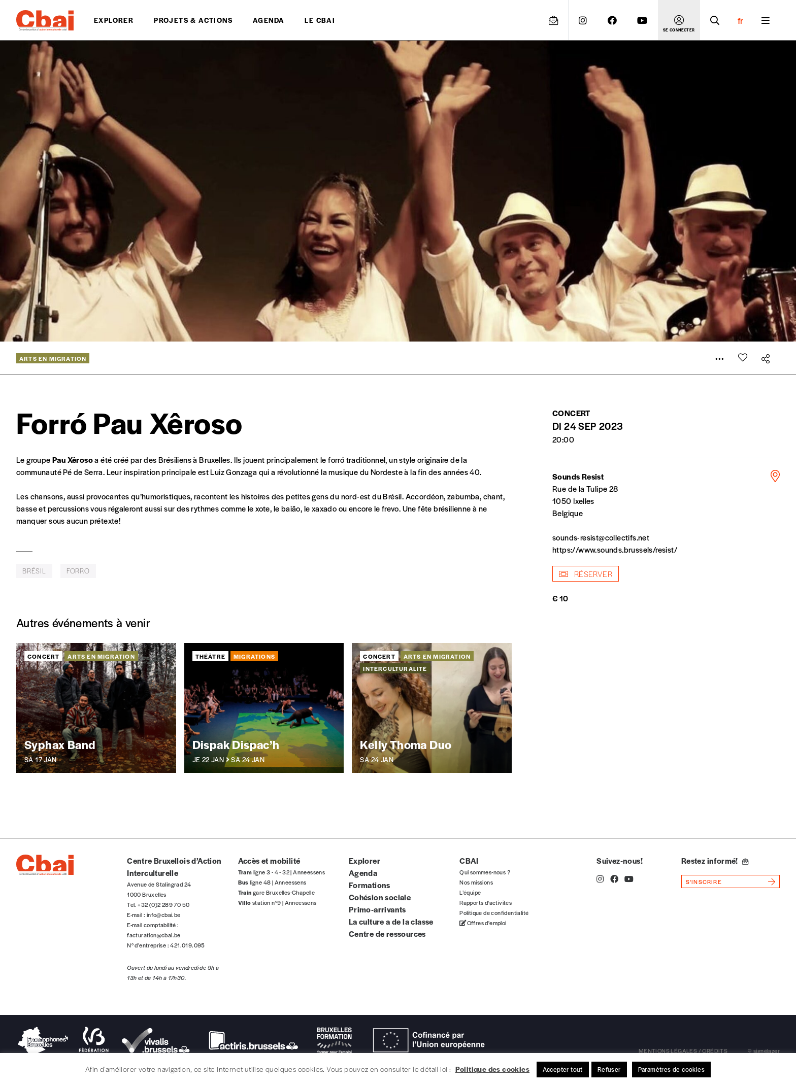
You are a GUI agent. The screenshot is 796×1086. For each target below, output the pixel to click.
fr (740, 20)
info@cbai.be (164, 914)
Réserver (585, 573)
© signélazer (764, 1050)
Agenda (268, 20)
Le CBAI (320, 20)
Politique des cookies (492, 1069)
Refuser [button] (609, 1069)
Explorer (114, 20)
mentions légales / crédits (683, 1050)
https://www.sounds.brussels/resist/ (614, 549)
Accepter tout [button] (563, 1069)
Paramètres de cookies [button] (671, 1069)
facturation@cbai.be (154, 935)
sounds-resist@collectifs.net (600, 537)
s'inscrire (704, 881)
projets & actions (193, 20)
